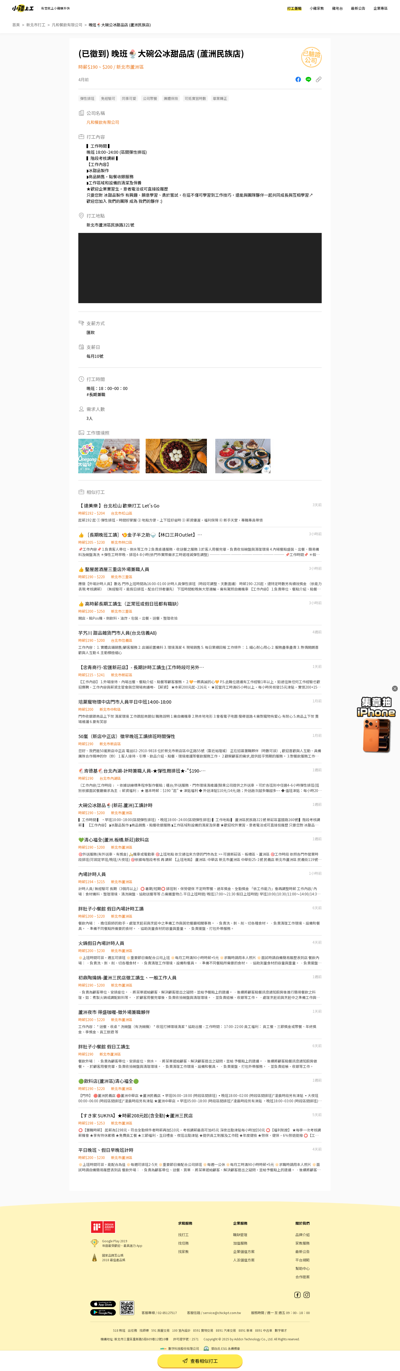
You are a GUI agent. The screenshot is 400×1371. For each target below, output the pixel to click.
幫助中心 (302, 1268)
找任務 (183, 1243)
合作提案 (302, 1276)
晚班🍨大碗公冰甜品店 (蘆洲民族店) (120, 24)
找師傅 (144, 1330)
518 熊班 (119, 1330)
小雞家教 (317, 8)
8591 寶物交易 (203, 1330)
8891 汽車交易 (226, 1330)
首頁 (16, 24)
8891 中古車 (263, 1330)
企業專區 (380, 8)
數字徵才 (281, 1330)
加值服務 (240, 1243)
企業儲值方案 (244, 1251)
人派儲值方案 (244, 1259)
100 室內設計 (181, 1330)
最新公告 (358, 8)
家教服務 (302, 1243)
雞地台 (337, 8)
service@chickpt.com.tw (222, 1312)
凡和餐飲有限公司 (67, 24)
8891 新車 (246, 1330)
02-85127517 (167, 1312)
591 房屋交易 (160, 1330)
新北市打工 (35, 24)
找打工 (183, 1234)
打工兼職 (294, 8)
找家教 (183, 1251)
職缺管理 (240, 1234)
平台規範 (302, 1259)
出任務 (132, 1330)
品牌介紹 (302, 1234)
